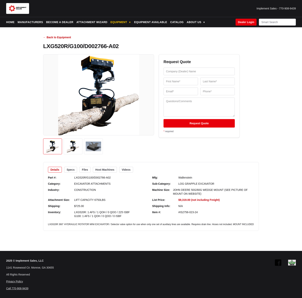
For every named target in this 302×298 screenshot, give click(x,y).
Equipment (121, 22)
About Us (196, 22)
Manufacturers (30, 22)
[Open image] (98, 94)
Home (10, 22)
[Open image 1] (52, 146)
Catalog (177, 22)
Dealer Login (246, 22)
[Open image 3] (93, 146)
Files (85, 169)
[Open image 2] (73, 146)
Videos (126, 169)
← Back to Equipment (57, 37)
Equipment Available (150, 22)
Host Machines (104, 169)
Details (54, 169)
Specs (71, 169)
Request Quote (199, 123)
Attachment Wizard (91, 22)
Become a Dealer (59, 22)
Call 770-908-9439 (17, 288)
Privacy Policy (14, 281)
